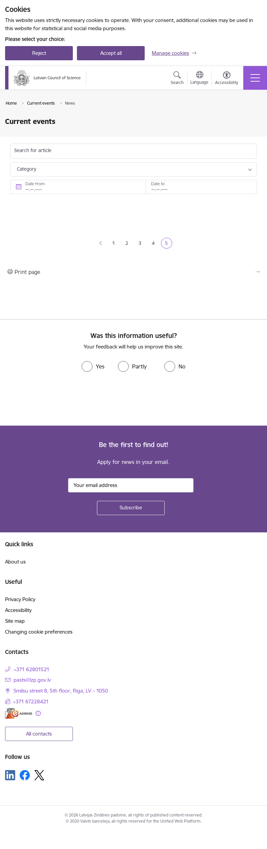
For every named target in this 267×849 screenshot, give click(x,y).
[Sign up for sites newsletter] (131, 508)
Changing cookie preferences (39, 632)
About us (15, 561)
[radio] (93, 366)
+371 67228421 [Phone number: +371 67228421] (31, 701)
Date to (158, 183)
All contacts (39, 733)
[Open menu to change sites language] (199, 78)
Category (26, 169)
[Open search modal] (177, 79)
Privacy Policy (20, 599)
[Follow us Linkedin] (10, 775)
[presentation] (56, 400)
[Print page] (133, 272)
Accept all (111, 53)
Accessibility (18, 610)
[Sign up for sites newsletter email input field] (130, 485)
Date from (35, 183)
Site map (15, 621)
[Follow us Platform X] (39, 775)
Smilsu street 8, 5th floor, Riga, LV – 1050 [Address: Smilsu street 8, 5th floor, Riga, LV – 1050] (61, 690)
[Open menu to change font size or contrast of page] (227, 79)
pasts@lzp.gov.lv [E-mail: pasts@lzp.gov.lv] (32, 680)
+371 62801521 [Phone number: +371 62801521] (31, 669)
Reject (39, 53)
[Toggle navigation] (255, 78)
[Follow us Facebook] (25, 775)
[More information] (38, 713)
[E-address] (18, 713)
